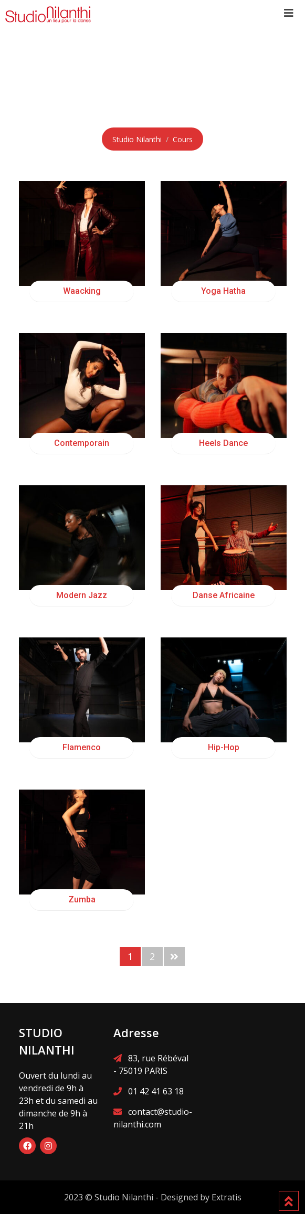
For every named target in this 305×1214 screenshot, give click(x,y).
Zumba (82, 899)
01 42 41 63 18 (156, 1091)
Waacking (82, 291)
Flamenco (81, 747)
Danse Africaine (224, 595)
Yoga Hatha (223, 291)
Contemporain (81, 443)
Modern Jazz (81, 595)
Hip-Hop (223, 747)
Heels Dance (223, 443)
